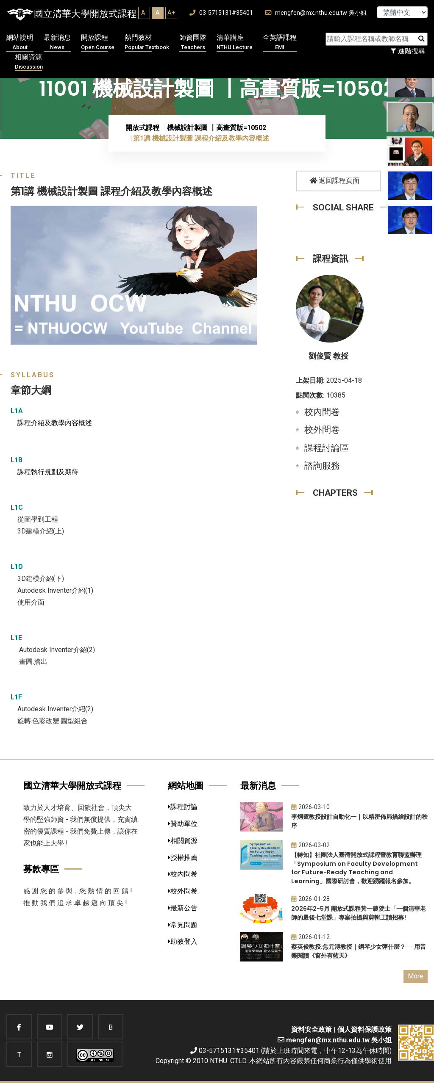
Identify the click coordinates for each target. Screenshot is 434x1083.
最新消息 (57, 42)
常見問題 (183, 925)
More (415, 976)
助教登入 (183, 941)
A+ (171, 12)
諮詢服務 (322, 466)
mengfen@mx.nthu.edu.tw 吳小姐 (316, 13)
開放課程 (97, 42)
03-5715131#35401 (221, 13)
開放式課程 (142, 128)
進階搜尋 (408, 51)
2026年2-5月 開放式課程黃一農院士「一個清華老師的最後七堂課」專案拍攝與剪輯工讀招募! (358, 913)
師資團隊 (192, 42)
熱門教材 (147, 42)
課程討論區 (326, 448)
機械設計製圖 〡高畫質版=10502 (216, 128)
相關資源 (29, 62)
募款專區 (41, 869)
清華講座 (235, 42)
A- (144, 12)
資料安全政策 (311, 1029)
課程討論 (183, 807)
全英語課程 (280, 42)
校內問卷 (322, 412)
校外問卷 (322, 430)
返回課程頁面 (334, 181)
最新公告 (183, 908)
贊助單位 (183, 824)
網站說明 (19, 42)
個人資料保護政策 (364, 1029)
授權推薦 (183, 858)
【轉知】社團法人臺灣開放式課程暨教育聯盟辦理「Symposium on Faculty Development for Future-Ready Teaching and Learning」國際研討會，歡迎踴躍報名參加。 (356, 868)
